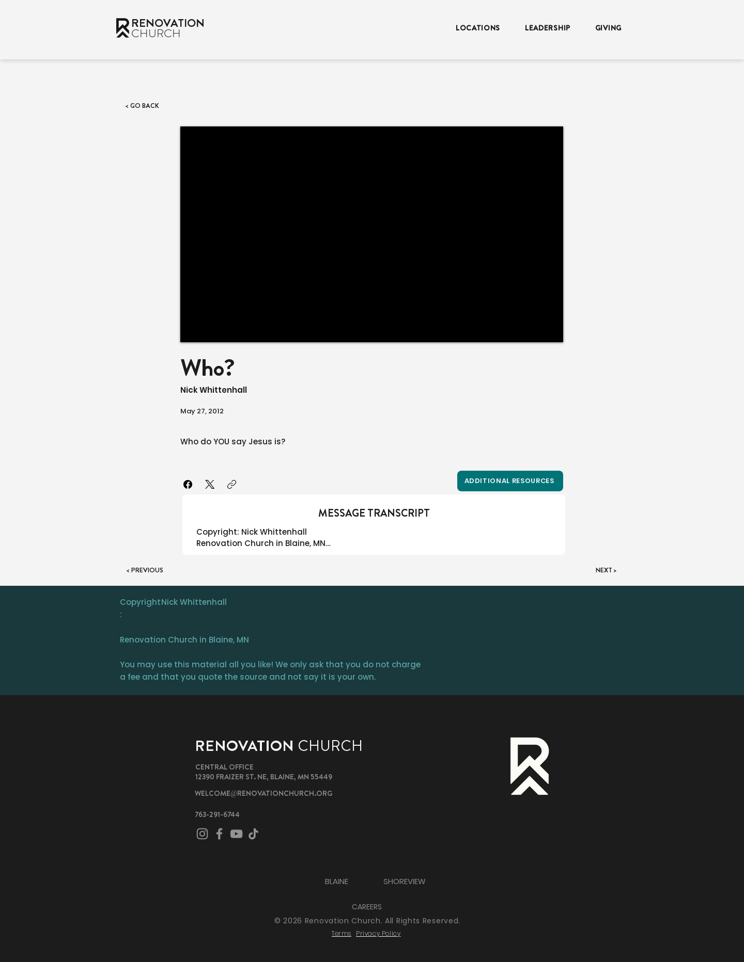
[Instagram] (202, 833)
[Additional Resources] (510, 481)
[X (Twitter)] (210, 484)
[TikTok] (253, 833)
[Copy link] (231, 484)
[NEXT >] (591, 570)
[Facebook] (188, 484)
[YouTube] (236, 833)
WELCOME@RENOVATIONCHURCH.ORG (263, 793)
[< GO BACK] (154, 106)
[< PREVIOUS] (161, 570)
